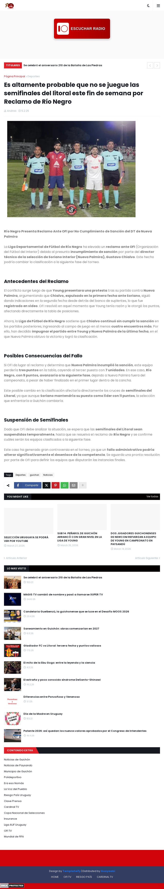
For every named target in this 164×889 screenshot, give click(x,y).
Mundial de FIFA (14, 836)
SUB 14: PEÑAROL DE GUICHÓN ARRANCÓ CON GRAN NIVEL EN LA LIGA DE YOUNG (79, 537)
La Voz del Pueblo (15, 789)
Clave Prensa (12, 801)
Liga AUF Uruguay (15, 825)
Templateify (72, 871)
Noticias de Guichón (17, 759)
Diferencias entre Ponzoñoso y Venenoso (51, 697)
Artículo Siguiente (146, 558)
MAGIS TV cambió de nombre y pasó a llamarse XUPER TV (63, 594)
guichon (34, 474)
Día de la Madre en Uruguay (43, 714)
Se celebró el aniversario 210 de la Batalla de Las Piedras (62, 65)
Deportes (33, 76)
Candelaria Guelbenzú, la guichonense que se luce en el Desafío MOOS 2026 (76, 611)
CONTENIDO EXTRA (20, 750)
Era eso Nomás (14, 783)
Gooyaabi (108, 871)
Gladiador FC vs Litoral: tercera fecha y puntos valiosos (62, 646)
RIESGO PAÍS (84, 877)
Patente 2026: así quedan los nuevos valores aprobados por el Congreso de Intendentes (84, 731)
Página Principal (14, 76)
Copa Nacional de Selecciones (24, 813)
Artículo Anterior (16, 558)
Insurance (10, 819)
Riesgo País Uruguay (17, 795)
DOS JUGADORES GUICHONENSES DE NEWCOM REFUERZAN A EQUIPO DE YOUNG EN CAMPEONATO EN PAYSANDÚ (133, 539)
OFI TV (8, 831)
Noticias (48, 474)
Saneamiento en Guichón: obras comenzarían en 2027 (61, 629)
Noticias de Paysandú (18, 765)
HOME (55, 877)
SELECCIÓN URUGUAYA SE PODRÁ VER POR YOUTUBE (26, 539)
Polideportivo (12, 777)
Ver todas (152, 496)
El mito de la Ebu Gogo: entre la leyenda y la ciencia (59, 663)
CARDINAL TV (105, 877)
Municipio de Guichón (18, 771)
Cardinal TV (11, 807)
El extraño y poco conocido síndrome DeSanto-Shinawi (62, 680)
